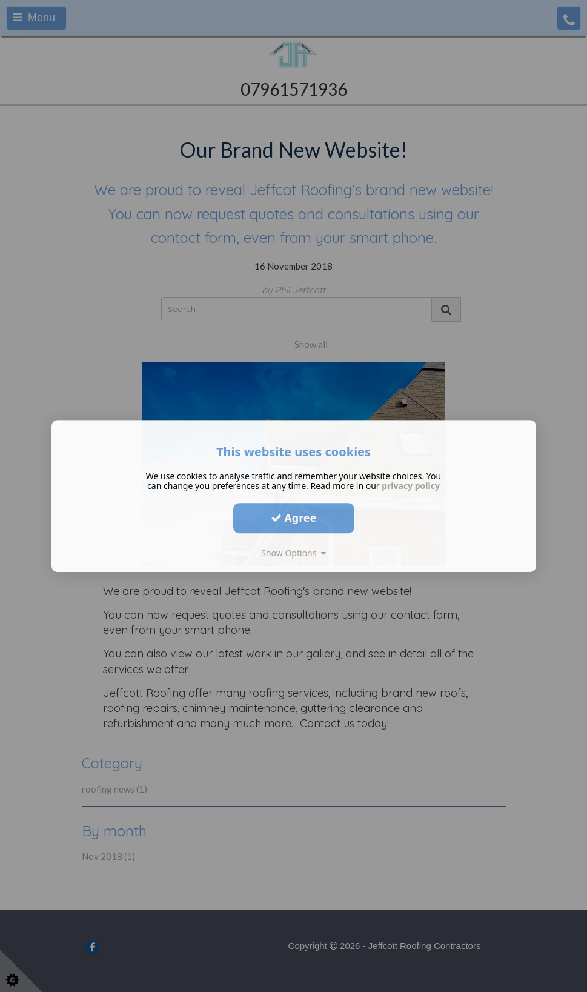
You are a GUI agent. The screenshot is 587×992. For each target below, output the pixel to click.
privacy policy (411, 485)
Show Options (293, 553)
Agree (294, 517)
